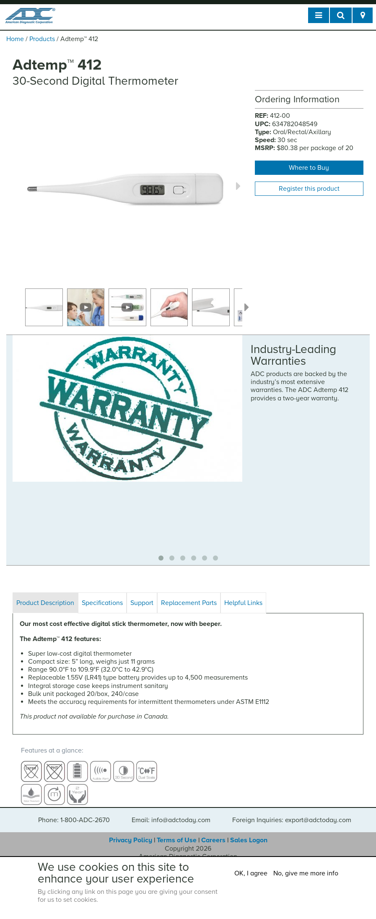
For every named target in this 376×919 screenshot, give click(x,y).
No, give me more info (305, 873)
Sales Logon (248, 832)
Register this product (309, 188)
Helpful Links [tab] (243, 603)
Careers (213, 832)
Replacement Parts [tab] (189, 603)
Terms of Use (177, 832)
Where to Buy (309, 168)
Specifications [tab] (102, 603)
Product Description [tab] (45, 603)
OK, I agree (250, 873)
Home (15, 39)
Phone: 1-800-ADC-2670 (74, 812)
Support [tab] (141, 603)
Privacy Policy (130, 832)
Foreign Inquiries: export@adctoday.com (291, 812)
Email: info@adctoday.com (171, 812)
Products (42, 39)
